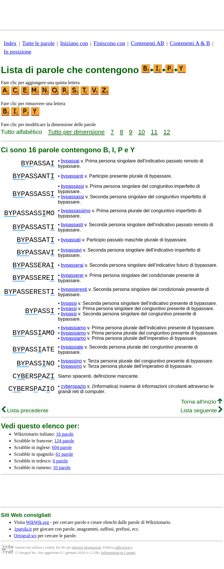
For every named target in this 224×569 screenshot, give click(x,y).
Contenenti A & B (190, 43)
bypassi (69, 308)
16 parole (65, 441)
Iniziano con (74, 43)
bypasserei (72, 280)
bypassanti (72, 176)
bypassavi (71, 253)
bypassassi (72, 187)
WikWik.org (37, 529)
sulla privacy (123, 554)
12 (166, 131)
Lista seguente (201, 417)
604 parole (62, 454)
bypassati (71, 242)
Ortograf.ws (25, 542)
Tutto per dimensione (76, 131)
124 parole (64, 447)
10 (141, 131)
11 (154, 131)
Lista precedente (25, 417)
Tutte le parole (38, 43)
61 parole (64, 461)
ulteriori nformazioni (86, 554)
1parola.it (23, 535)
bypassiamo (73, 333)
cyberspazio (73, 393)
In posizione (17, 52)
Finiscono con (109, 43)
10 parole (62, 474)
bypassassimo (75, 212)
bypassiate (72, 352)
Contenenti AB (147, 43)
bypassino (71, 366)
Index (10, 43)
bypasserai (72, 269)
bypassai (70, 160)
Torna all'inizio (201, 409)
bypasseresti (74, 294)
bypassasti (72, 226)
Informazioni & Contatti (118, 560)
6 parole (60, 467)
